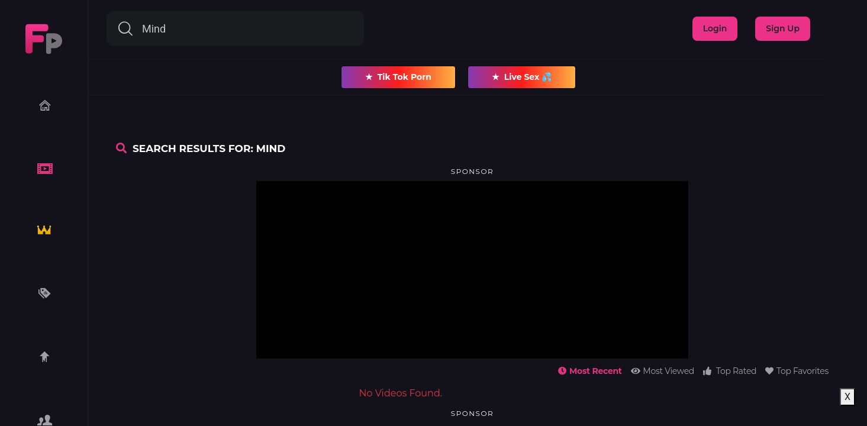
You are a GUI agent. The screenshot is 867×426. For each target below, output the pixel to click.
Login (715, 28)
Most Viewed (662, 371)
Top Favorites (797, 371)
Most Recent (589, 371)
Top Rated (729, 371)
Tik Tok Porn (398, 77)
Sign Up (783, 28)
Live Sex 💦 (522, 77)
